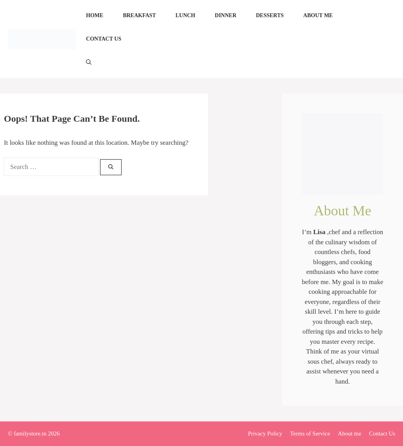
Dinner (225, 15)
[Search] (111, 167)
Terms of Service (310, 433)
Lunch (185, 15)
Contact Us (103, 39)
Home (94, 15)
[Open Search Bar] (88, 62)
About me (318, 15)
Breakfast (139, 15)
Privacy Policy (265, 433)
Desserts (270, 15)
